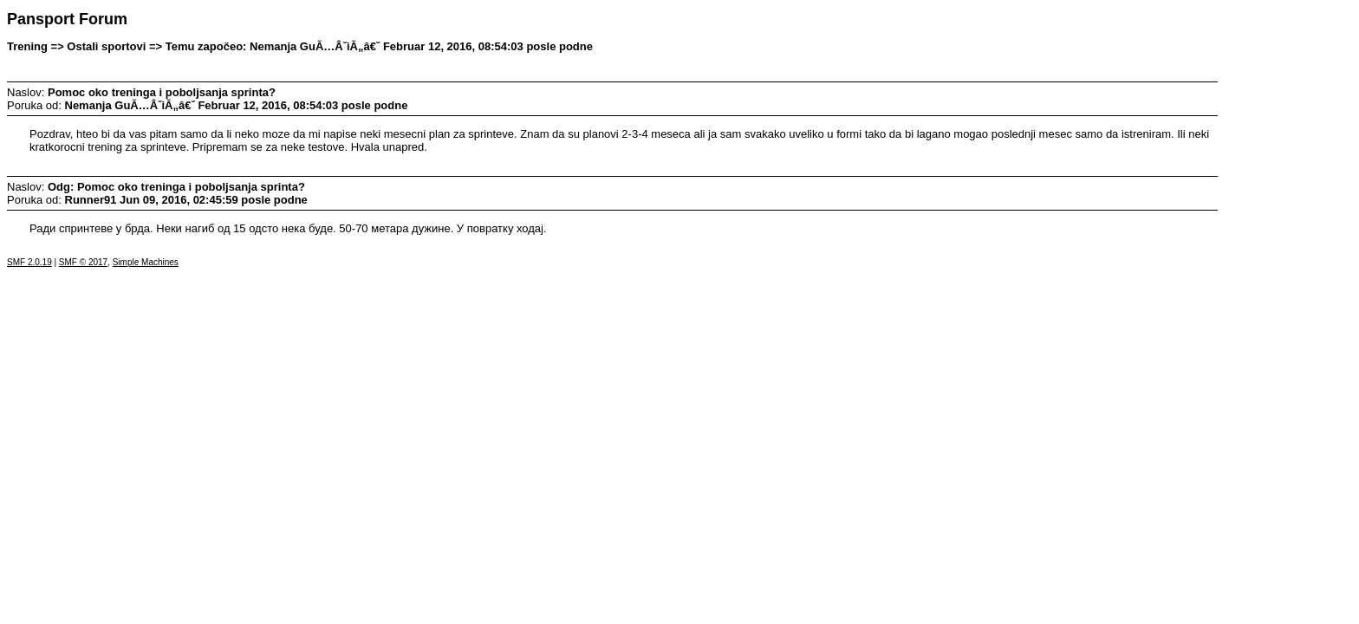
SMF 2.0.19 (29, 262)
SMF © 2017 (83, 262)
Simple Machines (146, 262)
